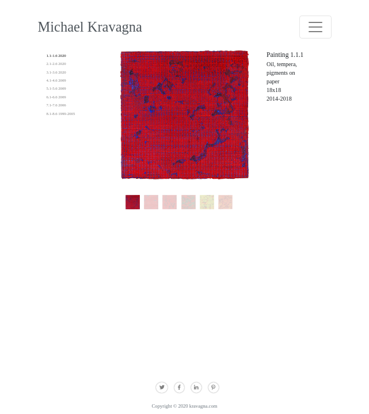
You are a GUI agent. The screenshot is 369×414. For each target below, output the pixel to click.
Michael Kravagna (90, 26)
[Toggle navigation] (315, 27)
